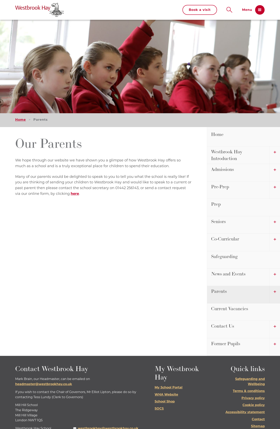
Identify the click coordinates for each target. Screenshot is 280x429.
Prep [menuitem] (216, 204)
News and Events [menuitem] (228, 274)
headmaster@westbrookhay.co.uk (43, 384)
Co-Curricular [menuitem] (225, 239)
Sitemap (258, 426)
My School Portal (168, 387)
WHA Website (166, 394)
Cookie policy (253, 405)
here (75, 193)
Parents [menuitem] (219, 291)
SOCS (159, 408)
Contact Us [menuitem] (222, 326)
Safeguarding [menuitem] (224, 256)
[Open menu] (253, 10)
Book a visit (200, 10)
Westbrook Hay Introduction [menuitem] (226, 155)
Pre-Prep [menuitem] (220, 187)
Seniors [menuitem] (218, 221)
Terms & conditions (249, 391)
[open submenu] (275, 155)
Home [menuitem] (217, 134)
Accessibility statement (245, 412)
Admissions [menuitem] (222, 169)
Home (20, 120)
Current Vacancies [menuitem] (229, 308)
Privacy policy (253, 398)
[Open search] (229, 10)
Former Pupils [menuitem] (225, 343)
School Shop (165, 401)
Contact (258, 419)
